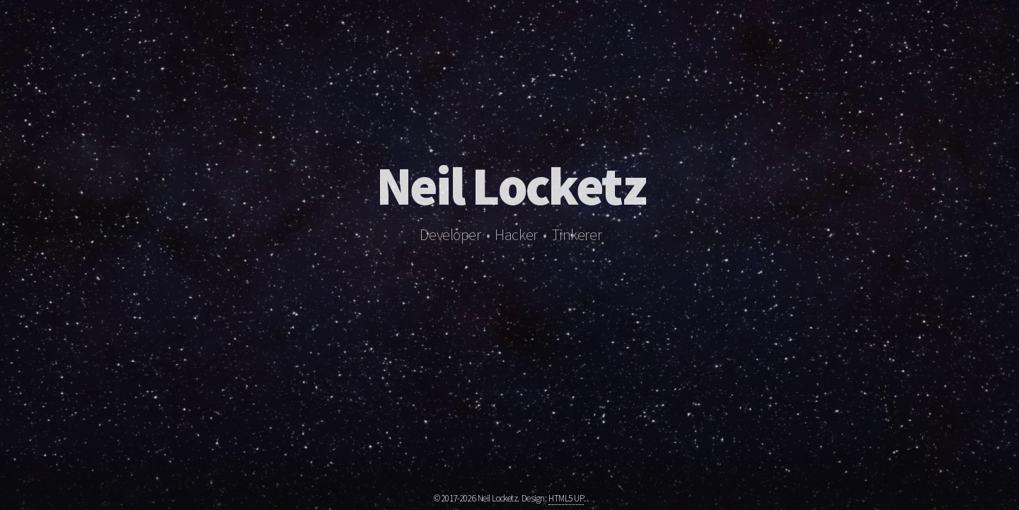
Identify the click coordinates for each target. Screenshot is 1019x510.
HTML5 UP (566, 498)
